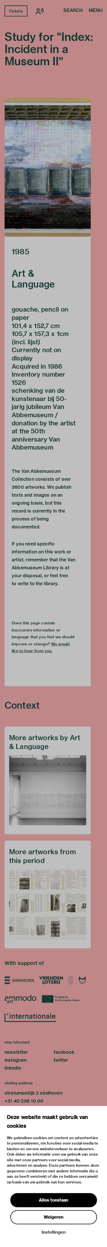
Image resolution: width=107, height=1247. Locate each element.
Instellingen (54, 1232)
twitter (61, 1060)
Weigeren (53, 1217)
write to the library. (38, 584)
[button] (48, 167)
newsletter (16, 1052)
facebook (64, 1052)
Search (73, 10)
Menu (95, 10)
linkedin (13, 1068)
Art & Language (33, 279)
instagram (16, 1060)
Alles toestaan (53, 1200)
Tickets (16, 11)
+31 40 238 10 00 (24, 1101)
